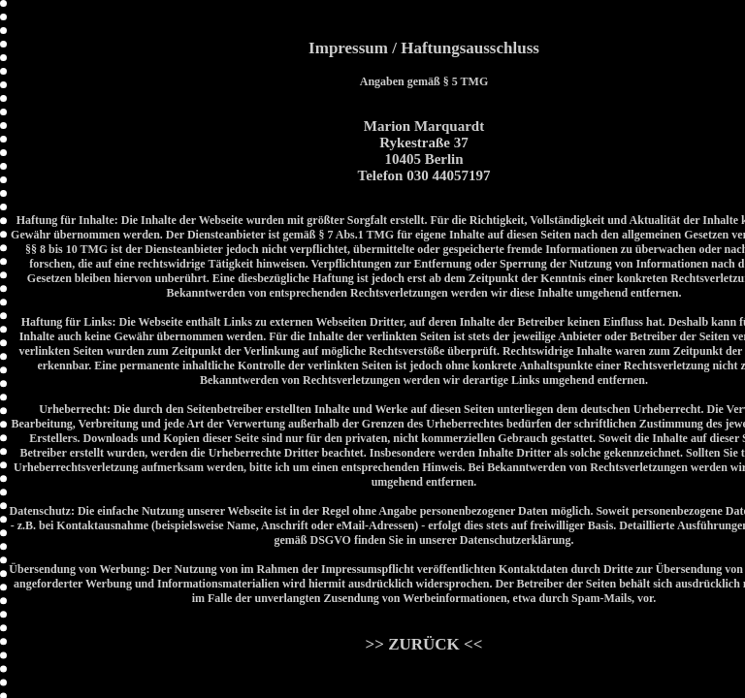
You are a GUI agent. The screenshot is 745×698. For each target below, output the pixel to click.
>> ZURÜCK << (424, 644)
